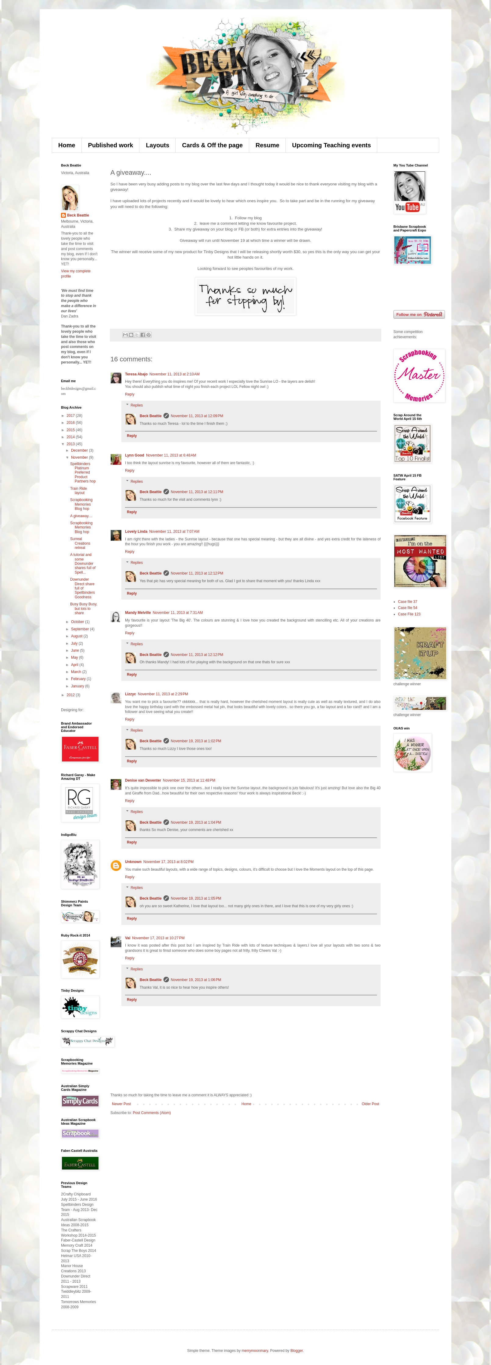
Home (66, 145)
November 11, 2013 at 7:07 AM (174, 531)
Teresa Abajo (136, 374)
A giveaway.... (81, 516)
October (78, 622)
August (77, 636)
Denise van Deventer (143, 780)
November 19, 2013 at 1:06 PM (196, 980)
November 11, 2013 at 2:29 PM (163, 694)
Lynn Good (134, 455)
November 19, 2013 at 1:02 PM (196, 741)
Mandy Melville (138, 613)
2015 (71, 430)
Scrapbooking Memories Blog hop (81, 504)
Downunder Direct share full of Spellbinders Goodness (82, 588)
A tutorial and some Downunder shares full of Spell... (82, 564)
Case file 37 (407, 602)
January (78, 686)
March (76, 672)
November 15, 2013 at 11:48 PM (189, 780)
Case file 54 (407, 608)
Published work (110, 145)
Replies (137, 405)
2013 (71, 444)
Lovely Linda (136, 531)
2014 (71, 437)
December (80, 450)
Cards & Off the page (212, 145)
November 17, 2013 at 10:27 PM (158, 938)
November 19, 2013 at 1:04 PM (196, 822)
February (79, 679)
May (75, 657)
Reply (129, 394)
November (80, 457)
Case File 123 (409, 614)
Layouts (157, 145)
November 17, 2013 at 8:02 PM (168, 862)
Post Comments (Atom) (152, 1113)
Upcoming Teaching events (331, 145)
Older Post (370, 1104)
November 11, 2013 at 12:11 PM (197, 492)
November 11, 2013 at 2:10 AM (174, 374)
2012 (71, 695)
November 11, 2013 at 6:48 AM (171, 455)
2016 (71, 423)
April (75, 665)
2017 (71, 416)
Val (127, 938)
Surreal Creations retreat (80, 543)
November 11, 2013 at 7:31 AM (178, 613)
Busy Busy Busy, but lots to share (83, 608)
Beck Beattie (151, 416)
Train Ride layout (78, 490)
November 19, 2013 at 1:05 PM (196, 898)
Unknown (133, 862)
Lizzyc (130, 694)
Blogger (296, 1351)
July (75, 643)
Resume (267, 145)
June (75, 650)
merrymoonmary (255, 1351)
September (80, 629)
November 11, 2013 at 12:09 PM (197, 416)
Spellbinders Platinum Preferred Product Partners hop (83, 473)
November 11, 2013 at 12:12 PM (197, 573)
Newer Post (121, 1104)
